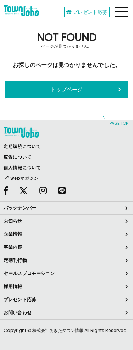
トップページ (67, 89)
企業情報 (13, 234)
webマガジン (21, 178)
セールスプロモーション (29, 273)
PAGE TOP (119, 123)
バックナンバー (20, 208)
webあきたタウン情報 (21, 10)
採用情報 (13, 286)
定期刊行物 (15, 260)
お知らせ (13, 221)
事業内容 (13, 247)
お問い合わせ (18, 312)
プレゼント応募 (86, 12)
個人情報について (22, 167)
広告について (18, 157)
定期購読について (22, 146)
